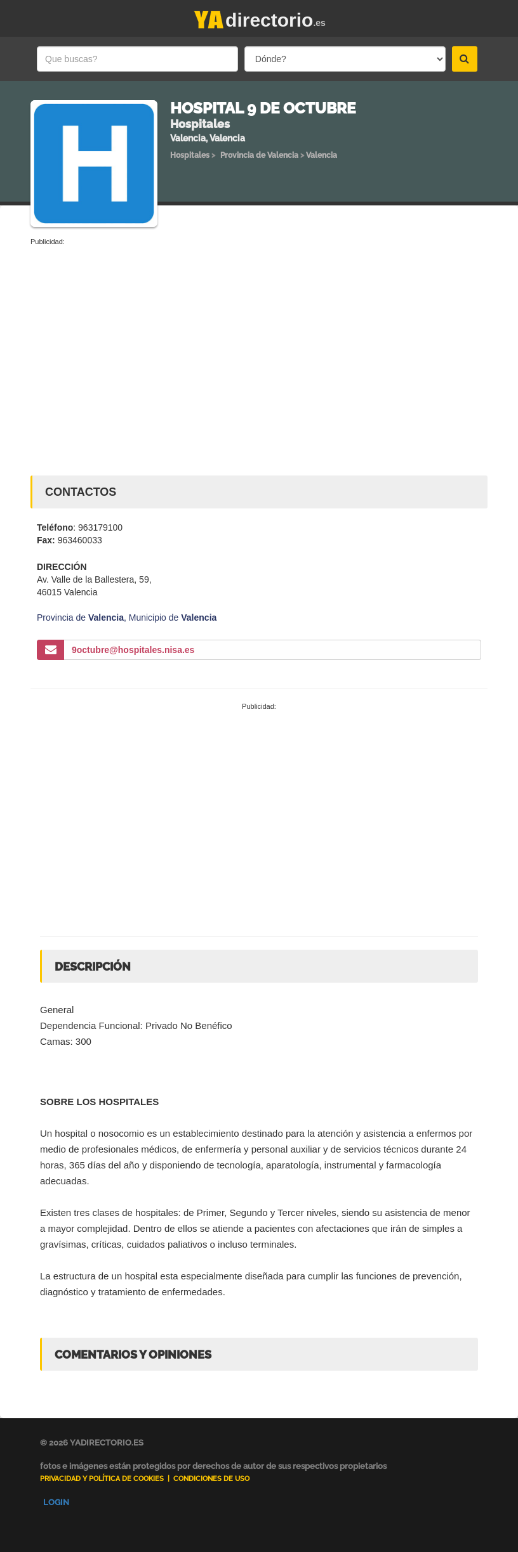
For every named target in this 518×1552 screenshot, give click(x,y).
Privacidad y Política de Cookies (102, 1479)
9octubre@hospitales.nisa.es (133, 649)
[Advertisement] (259, 342)
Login (56, 1502)
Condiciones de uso (211, 1479)
